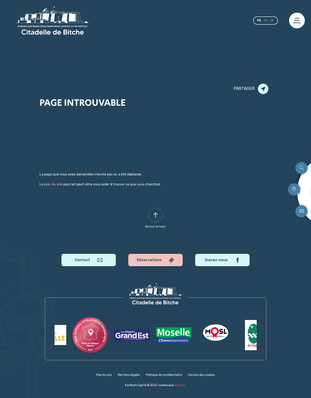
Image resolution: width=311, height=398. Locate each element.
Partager (250, 89)
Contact (88, 260)
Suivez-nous (222, 260)
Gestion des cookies (201, 375)
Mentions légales (129, 375)
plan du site (53, 184)
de (272, 20)
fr (259, 20)
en (266, 20)
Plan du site (104, 375)
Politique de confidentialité (164, 375)
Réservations (155, 260)
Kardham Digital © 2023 (155, 385)
